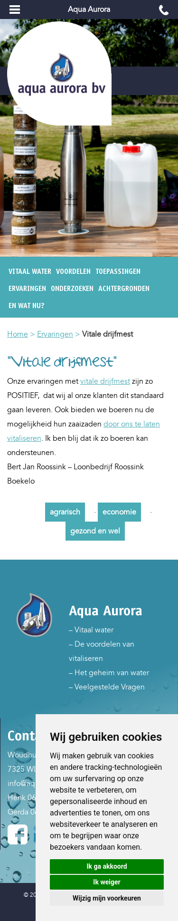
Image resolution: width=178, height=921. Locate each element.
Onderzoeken (72, 288)
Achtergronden (124, 288)
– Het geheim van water (109, 673)
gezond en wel (95, 531)
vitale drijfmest (105, 381)
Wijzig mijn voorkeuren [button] (107, 898)
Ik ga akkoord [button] (106, 866)
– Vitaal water (91, 630)
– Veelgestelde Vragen (107, 687)
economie (119, 512)
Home (17, 334)
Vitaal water (30, 271)
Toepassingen (118, 271)
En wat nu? (27, 305)
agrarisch (65, 512)
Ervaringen (27, 288)
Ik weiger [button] (106, 882)
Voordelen (73, 271)
